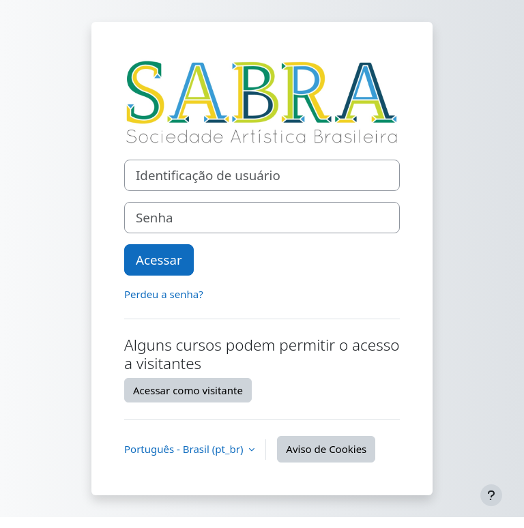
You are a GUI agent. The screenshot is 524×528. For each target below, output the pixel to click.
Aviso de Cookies (326, 449)
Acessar (159, 259)
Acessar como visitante (188, 390)
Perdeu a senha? (163, 294)
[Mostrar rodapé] (491, 495)
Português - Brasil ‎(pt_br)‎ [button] (185, 449)
